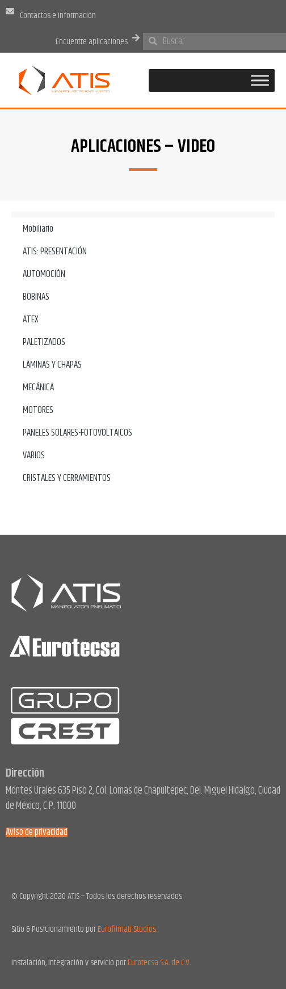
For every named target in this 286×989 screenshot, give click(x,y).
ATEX (31, 319)
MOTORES (38, 410)
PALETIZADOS (44, 342)
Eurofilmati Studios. (127, 929)
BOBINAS (36, 296)
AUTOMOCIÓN (44, 274)
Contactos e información (58, 15)
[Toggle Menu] (260, 80)
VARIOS (34, 455)
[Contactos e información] (10, 11)
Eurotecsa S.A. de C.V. (159, 963)
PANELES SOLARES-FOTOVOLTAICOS (77, 432)
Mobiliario (38, 228)
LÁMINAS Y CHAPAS (52, 364)
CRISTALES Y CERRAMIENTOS (67, 478)
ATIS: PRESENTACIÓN (55, 251)
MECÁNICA (38, 387)
